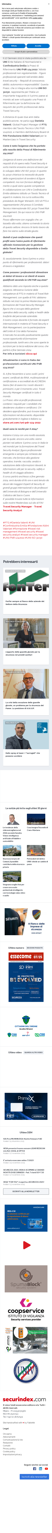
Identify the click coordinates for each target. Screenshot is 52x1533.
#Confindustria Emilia (15, 525)
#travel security (26, 531)
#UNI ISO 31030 (33, 537)
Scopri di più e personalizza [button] (26, 52)
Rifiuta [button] (14, 46)
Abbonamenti (9, 1437)
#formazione (20, 528)
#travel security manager (34, 534)
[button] (49, 4)
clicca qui (31, 353)
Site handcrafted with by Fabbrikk (19, 1423)
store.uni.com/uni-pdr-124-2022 (21, 422)
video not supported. (26, 785)
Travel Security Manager (17, 506)
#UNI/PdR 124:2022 (13, 537)
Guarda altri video (33, 1052)
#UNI (32, 522)
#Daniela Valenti (19, 522)
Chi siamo (7, 1434)
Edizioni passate (35, 948)
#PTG (6, 522)
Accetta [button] (38, 46)
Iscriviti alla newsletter (26, 1191)
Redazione (8, 1443)
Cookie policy (9, 1451)
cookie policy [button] (37, 18)
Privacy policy (9, 1448)
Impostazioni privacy (12, 1454)
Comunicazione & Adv (13, 1440)
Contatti (6, 1446)
